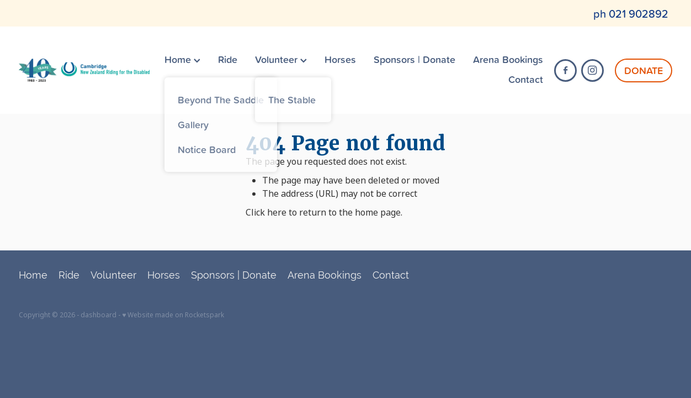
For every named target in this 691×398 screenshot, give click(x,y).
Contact (525, 79)
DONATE (643, 70)
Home (182, 59)
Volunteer (281, 59)
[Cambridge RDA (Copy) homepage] (84, 70)
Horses (340, 59)
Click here (266, 212)
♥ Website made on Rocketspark (173, 315)
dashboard (98, 315)
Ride (227, 59)
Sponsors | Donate (414, 59)
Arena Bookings (508, 59)
